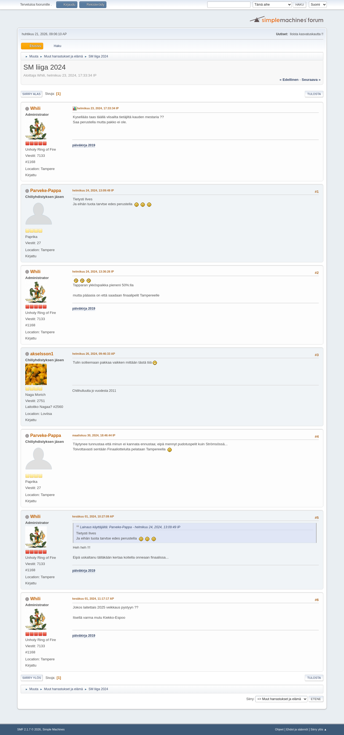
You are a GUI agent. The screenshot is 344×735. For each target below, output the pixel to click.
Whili (35, 108)
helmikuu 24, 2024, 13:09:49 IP (93, 190)
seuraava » (311, 80)
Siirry (249, 699)
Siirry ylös (31, 677)
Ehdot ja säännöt (297, 729)
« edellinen (289, 80)
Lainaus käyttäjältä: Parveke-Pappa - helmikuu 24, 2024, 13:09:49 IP (130, 527)
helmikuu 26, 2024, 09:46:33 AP (93, 353)
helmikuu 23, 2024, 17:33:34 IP (98, 108)
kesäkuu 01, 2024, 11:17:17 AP (93, 598)
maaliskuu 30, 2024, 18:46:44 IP (93, 435)
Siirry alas (31, 94)
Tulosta (314, 94)
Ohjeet (279, 729)
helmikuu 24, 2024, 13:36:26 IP (93, 271)
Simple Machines (53, 729)
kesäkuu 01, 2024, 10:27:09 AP (93, 516)
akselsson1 (41, 354)
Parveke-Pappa (45, 190)
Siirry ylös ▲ (319, 729)
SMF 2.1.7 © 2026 (29, 729)
